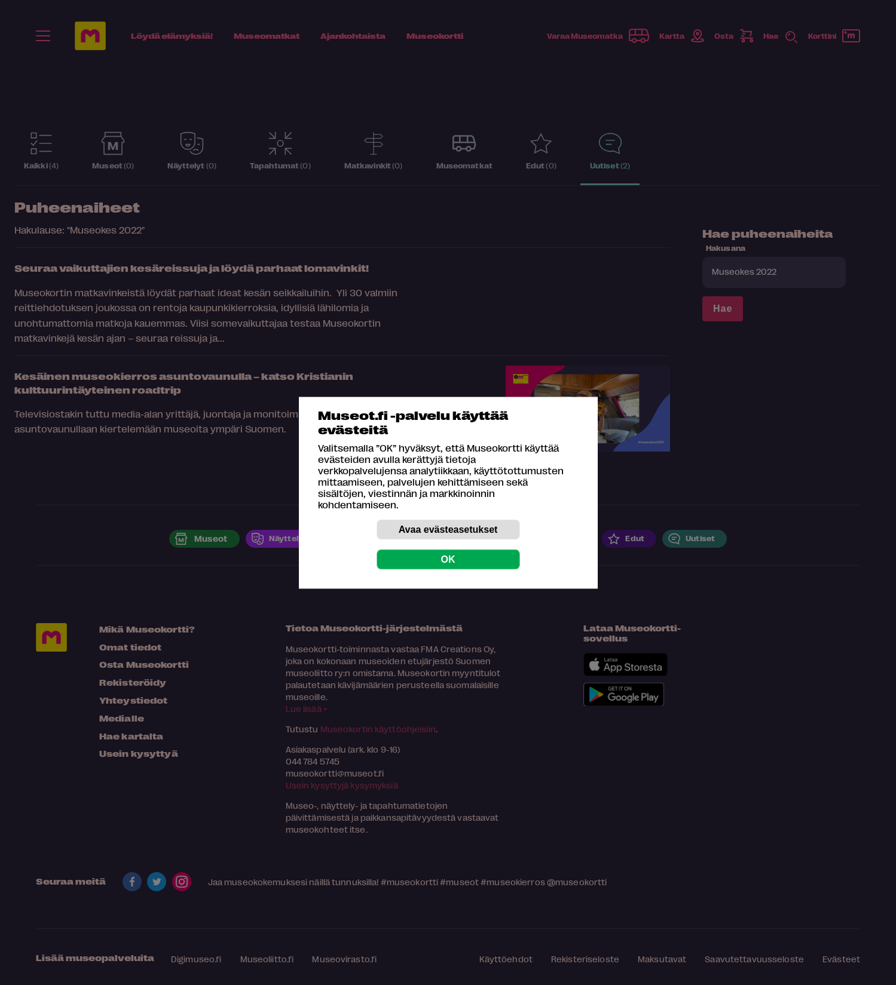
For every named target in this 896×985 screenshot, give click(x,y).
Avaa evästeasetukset (448, 529)
